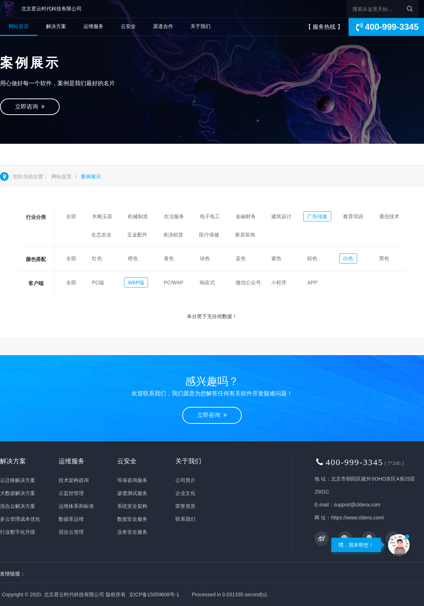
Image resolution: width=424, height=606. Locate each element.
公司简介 (185, 480)
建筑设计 (281, 216)
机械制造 (138, 216)
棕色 (312, 258)
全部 (71, 216)
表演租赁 (173, 235)
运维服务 (93, 26)
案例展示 (91, 176)
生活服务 (174, 216)
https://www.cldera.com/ (357, 517)
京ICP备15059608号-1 (154, 594)
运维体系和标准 (76, 506)
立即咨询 (30, 107)
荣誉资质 (185, 506)
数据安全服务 (132, 519)
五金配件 (137, 235)
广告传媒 (317, 216)
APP (312, 282)
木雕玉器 (102, 216)
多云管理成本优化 (20, 519)
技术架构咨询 (74, 480)
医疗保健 (209, 235)
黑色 (384, 258)
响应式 (207, 282)
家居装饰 (245, 235)
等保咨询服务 (132, 480)
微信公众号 (248, 282)
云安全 (128, 26)
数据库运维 (71, 519)
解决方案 (56, 26)
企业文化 (185, 493)
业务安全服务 (132, 532)
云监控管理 (71, 493)
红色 (97, 258)
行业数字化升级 (17, 532)
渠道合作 (163, 26)
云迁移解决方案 (17, 480)
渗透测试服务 (132, 493)
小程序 (278, 282)
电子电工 (210, 216)
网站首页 (19, 26)
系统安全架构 (132, 506)
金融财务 (246, 216)
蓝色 (241, 258)
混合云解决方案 (17, 506)
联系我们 (185, 519)
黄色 (169, 258)
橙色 (133, 258)
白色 (348, 258)
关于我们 (200, 26)
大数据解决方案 (17, 493)
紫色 (276, 258)
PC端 (98, 282)
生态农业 (101, 235)
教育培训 (353, 216)
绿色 (205, 258)
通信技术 (389, 216)
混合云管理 (71, 532)
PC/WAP (174, 282)
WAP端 (136, 282)
